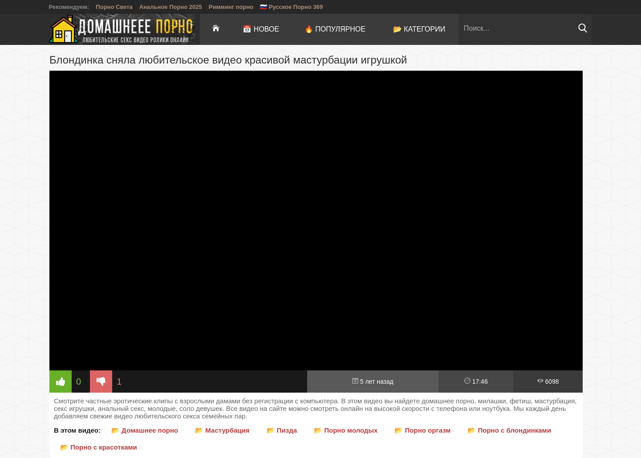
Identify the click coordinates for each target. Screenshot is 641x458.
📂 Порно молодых (345, 430)
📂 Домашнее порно (144, 430)
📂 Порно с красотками (98, 447)
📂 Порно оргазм (422, 430)
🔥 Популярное (334, 29)
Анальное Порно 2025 (170, 7)
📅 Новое (261, 29)
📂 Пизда (282, 430)
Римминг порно (231, 7)
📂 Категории (419, 29)
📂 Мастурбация (222, 430)
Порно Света (114, 7)
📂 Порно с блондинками (509, 430)
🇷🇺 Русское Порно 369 (291, 7)
